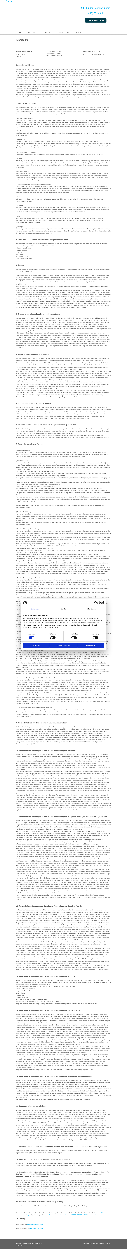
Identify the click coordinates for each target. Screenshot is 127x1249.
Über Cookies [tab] (92, 609)
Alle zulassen (90, 645)
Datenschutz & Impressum (103, 1243)
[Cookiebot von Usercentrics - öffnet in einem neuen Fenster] (95, 602)
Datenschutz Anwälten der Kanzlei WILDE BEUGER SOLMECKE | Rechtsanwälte (73, 1215)
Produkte (33, 32)
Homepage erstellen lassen (35, 1224)
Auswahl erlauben (63, 645)
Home (19, 32)
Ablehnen (36, 645)
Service (48, 32)
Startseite (86, 1243)
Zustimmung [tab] (35, 609)
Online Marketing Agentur (36, 1228)
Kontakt (81, 32)
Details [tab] (63, 609)
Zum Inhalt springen (6, 1)
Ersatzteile (64, 32)
